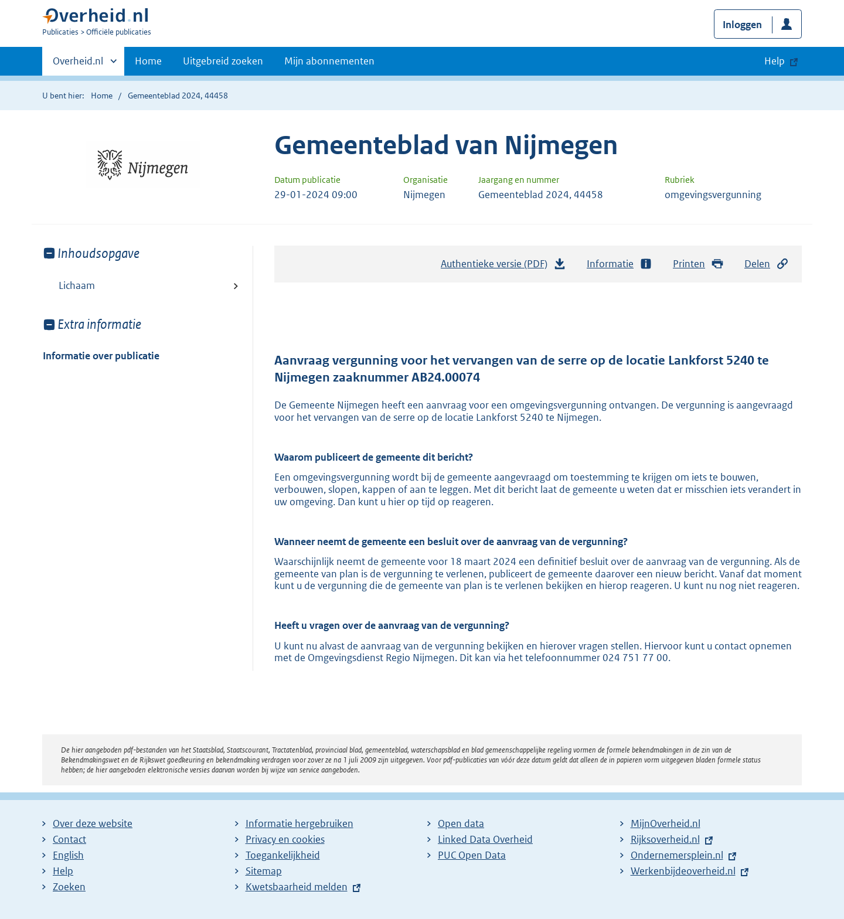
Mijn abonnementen (329, 61)
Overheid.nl (78, 64)
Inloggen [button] (742, 24)
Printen (698, 264)
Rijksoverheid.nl (665, 839)
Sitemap (264, 870)
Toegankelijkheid (283, 855)
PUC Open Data (472, 855)
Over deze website (92, 823)
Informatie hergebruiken (299, 823)
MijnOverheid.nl (665, 823)
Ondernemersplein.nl (677, 855)
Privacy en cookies (285, 839)
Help (63, 870)
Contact (69, 839)
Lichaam (77, 285)
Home (148, 61)
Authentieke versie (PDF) (503, 266)
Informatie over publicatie (101, 355)
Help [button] (774, 61)
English (68, 855)
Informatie (619, 264)
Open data (461, 823)
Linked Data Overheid (485, 839)
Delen (766, 264)
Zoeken (69, 886)
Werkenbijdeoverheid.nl (683, 870)
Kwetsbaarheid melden (297, 886)
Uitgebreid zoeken (223, 61)
